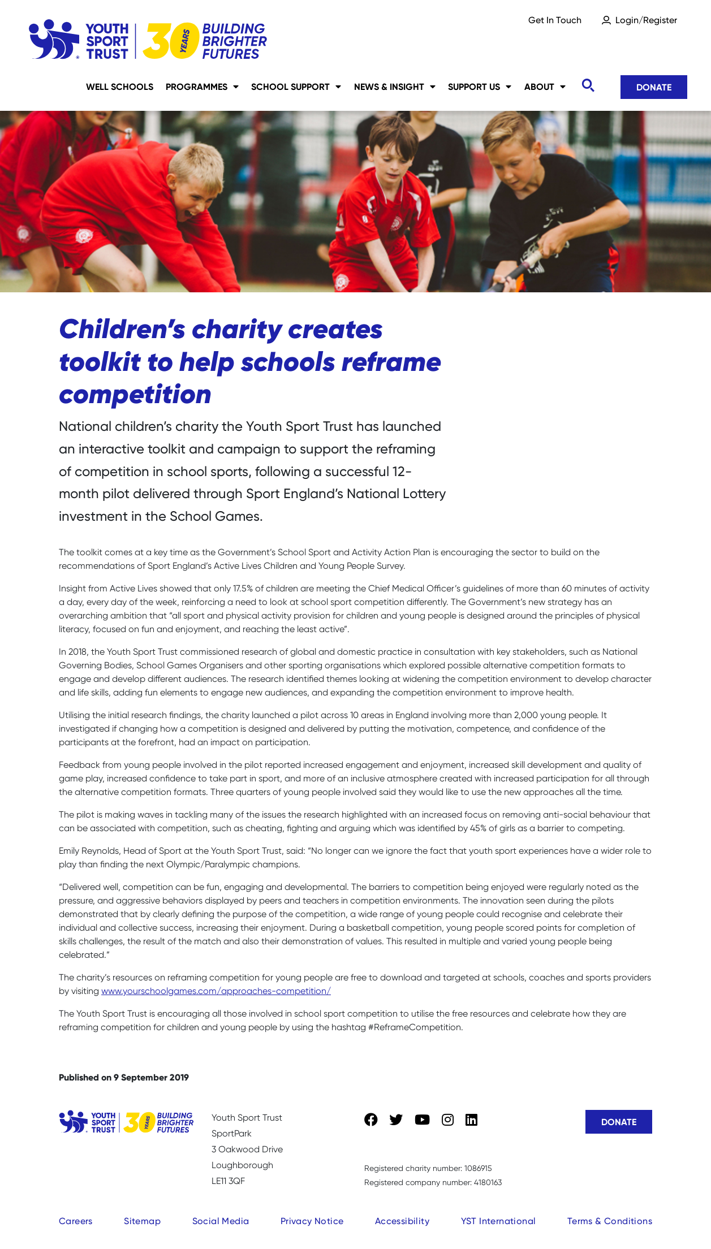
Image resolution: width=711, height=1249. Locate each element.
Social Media (220, 1221)
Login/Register (646, 20)
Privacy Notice (312, 1221)
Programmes (202, 86)
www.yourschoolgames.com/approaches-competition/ (216, 991)
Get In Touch (554, 20)
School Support (296, 86)
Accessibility (402, 1221)
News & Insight (395, 86)
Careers (76, 1221)
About (545, 86)
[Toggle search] (588, 85)
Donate (653, 87)
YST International (498, 1221)
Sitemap (142, 1221)
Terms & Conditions (609, 1221)
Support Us (479, 86)
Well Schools (119, 86)
